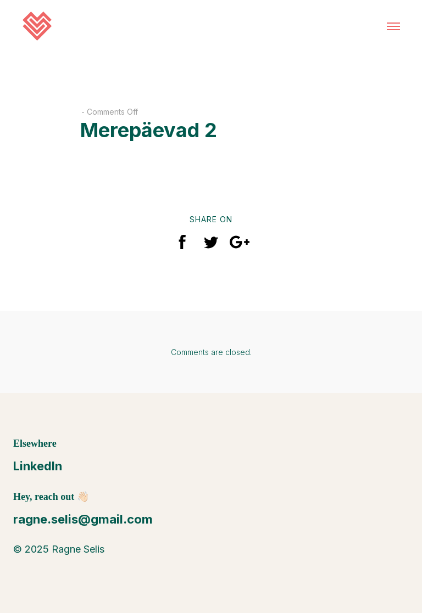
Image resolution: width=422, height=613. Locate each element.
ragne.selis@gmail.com (83, 519)
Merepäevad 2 (148, 130)
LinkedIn (37, 466)
